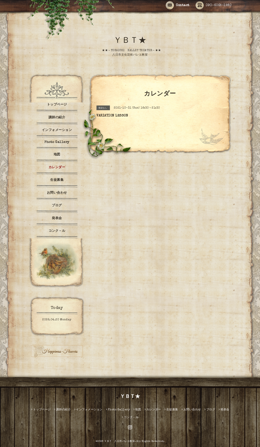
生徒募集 (57, 180)
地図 (57, 154)
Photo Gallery (56, 142)
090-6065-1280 (214, 5)
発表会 (57, 218)
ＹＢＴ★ (130, 41)
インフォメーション (57, 130)
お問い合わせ (57, 193)
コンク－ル (57, 231)
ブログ (57, 205)
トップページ (57, 105)
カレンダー (57, 167)
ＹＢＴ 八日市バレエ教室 (119, 441)
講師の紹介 (57, 117)
